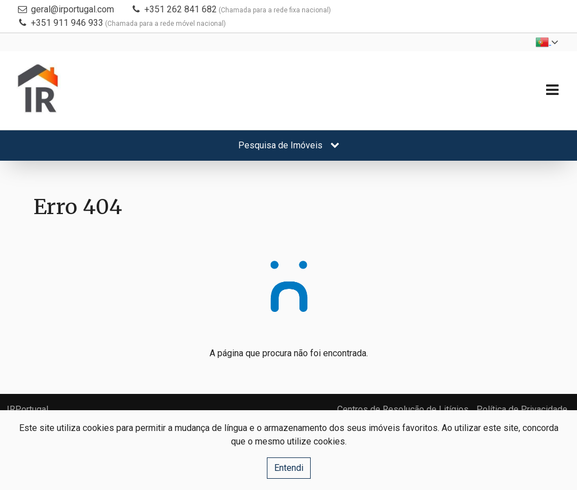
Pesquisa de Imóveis (288, 145)
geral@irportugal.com (72, 9)
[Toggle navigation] (552, 90)
